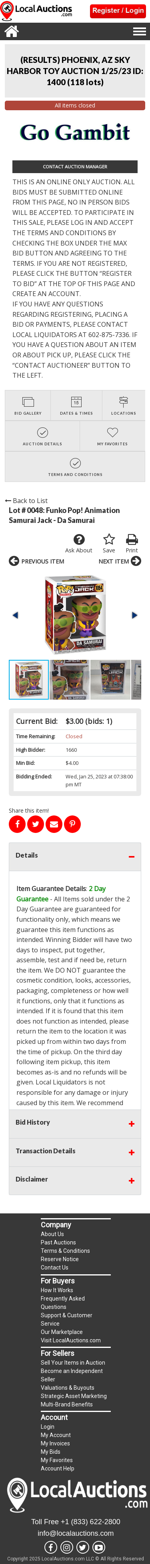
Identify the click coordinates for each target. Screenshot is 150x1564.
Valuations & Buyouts (67, 1388)
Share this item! (29, 810)
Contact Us (54, 1267)
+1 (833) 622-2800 (90, 1522)
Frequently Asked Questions (63, 1302)
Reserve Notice (60, 1259)
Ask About (78, 543)
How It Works (57, 1290)
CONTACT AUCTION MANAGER (75, 167)
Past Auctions (58, 1242)
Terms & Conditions (65, 1251)
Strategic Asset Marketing (74, 1396)
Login (47, 1427)
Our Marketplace (62, 1332)
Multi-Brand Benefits (67, 1404)
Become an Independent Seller (72, 1375)
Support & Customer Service (66, 1319)
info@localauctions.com (76, 1533)
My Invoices (55, 1443)
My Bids (50, 1452)
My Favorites (57, 1460)
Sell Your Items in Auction (73, 1362)
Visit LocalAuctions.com (71, 1340)
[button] (16, 615)
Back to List (26, 500)
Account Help (57, 1468)
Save (109, 543)
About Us (52, 1234)
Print (132, 543)
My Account (56, 1435)
